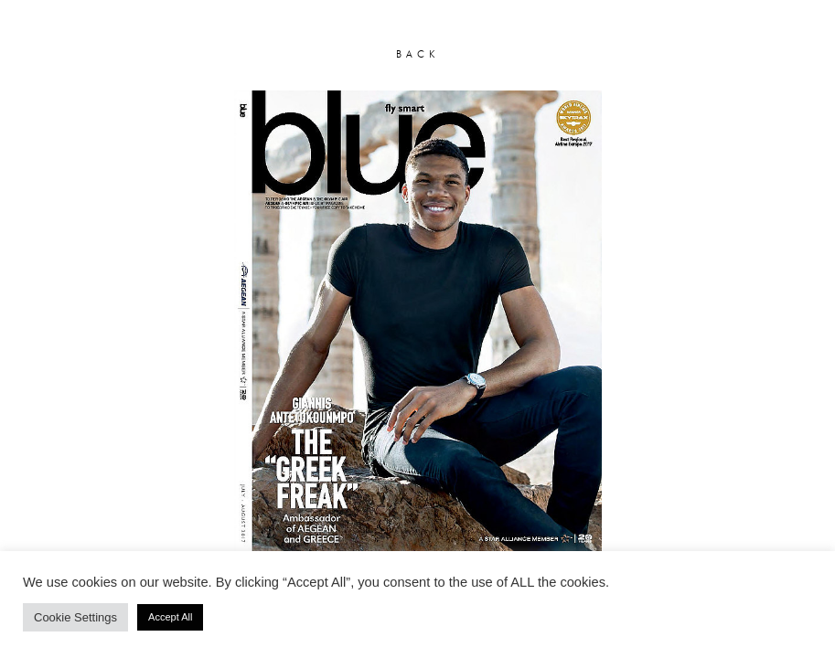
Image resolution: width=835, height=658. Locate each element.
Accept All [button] (170, 616)
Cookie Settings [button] (75, 617)
